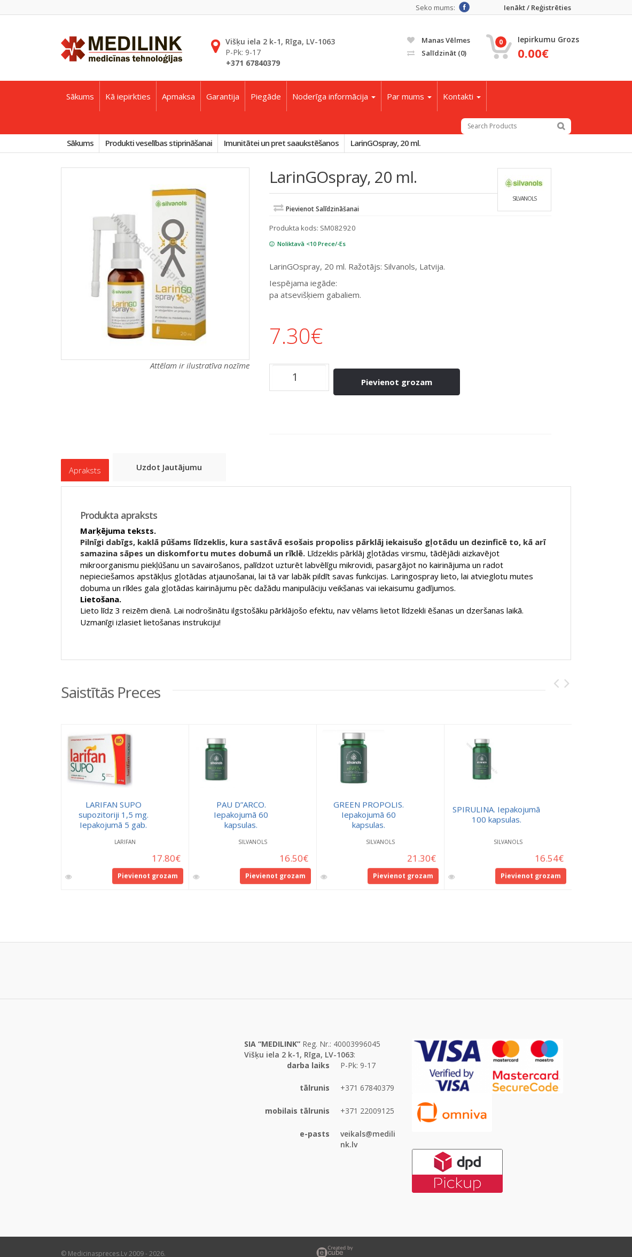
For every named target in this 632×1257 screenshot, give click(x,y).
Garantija (222, 96)
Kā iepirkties (128, 96)
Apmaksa (178, 96)
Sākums (80, 96)
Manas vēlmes (438, 40)
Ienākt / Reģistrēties (537, 8)
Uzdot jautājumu (175, 460)
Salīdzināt (436, 53)
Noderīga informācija (334, 96)
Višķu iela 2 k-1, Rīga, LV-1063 (280, 41)
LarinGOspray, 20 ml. (413, 145)
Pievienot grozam (402, 381)
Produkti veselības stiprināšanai (170, 145)
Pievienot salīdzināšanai (322, 213)
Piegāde (266, 96)
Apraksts (85, 460)
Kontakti (462, 96)
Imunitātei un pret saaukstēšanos (301, 145)
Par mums (409, 96)
